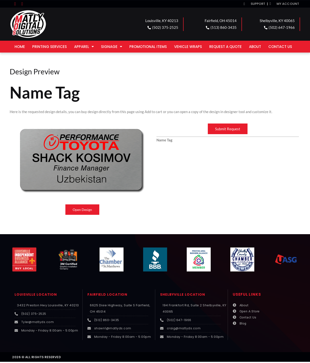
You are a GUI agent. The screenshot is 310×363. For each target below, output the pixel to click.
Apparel (84, 46)
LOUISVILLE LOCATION (37, 294)
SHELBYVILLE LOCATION (184, 294)
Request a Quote (225, 46)
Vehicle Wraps (188, 46)
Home (20, 46)
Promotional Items (148, 46)
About (255, 46)
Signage (111, 46)
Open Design (82, 210)
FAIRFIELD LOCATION (108, 294)
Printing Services (49, 46)
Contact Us (280, 46)
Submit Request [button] (227, 129)
